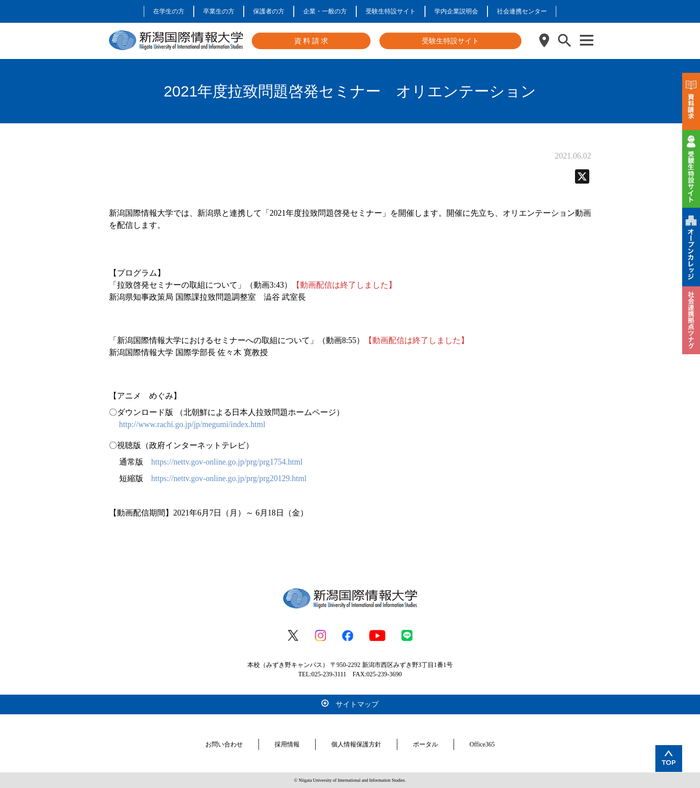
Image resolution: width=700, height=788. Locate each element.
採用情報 (287, 744)
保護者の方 (268, 11)
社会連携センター (522, 11)
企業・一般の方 (325, 11)
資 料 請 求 (311, 41)
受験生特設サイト (391, 11)
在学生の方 (168, 11)
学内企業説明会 (456, 11)
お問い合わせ (224, 744)
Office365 (482, 744)
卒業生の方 (218, 11)
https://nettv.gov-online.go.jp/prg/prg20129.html (229, 478)
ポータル (425, 744)
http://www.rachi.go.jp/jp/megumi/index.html (192, 424)
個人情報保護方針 (356, 744)
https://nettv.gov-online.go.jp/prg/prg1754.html (227, 461)
